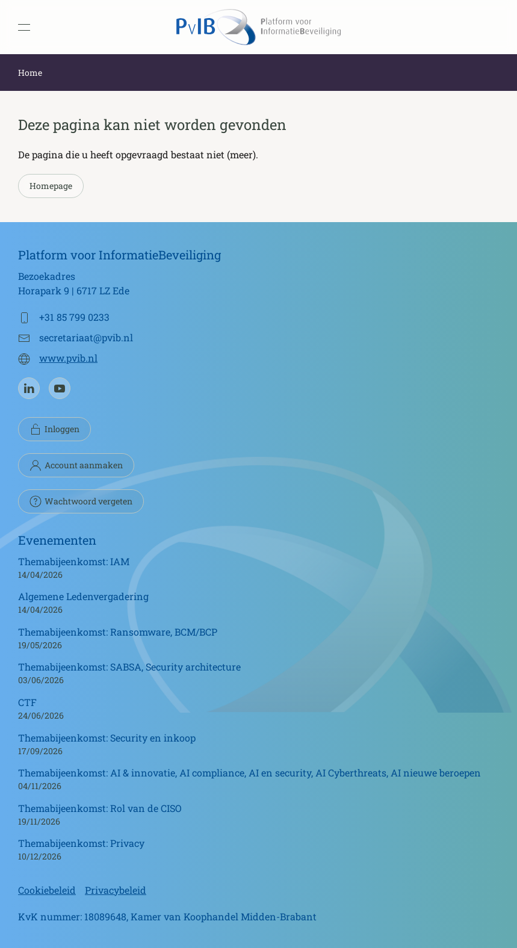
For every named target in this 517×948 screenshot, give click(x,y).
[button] (24, 27)
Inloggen (54, 429)
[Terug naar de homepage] (259, 27)
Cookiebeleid (47, 890)
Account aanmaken (76, 465)
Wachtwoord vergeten (80, 501)
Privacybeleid (115, 890)
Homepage (50, 185)
